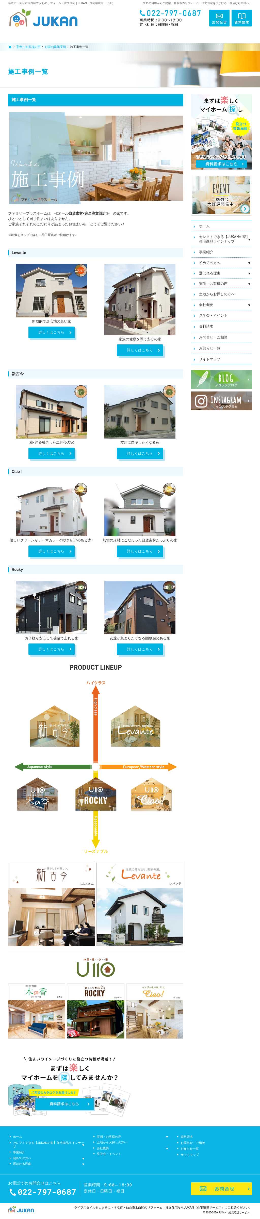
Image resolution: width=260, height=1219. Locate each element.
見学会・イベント (213, 315)
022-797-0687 (171, 18)
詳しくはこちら (51, 332)
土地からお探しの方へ (217, 294)
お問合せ (219, 18)
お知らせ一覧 (209, 348)
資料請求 (206, 326)
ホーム (204, 226)
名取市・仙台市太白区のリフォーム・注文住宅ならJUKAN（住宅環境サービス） (169, 1207)
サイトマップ (209, 359)
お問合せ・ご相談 (213, 337)
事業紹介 (206, 252)
